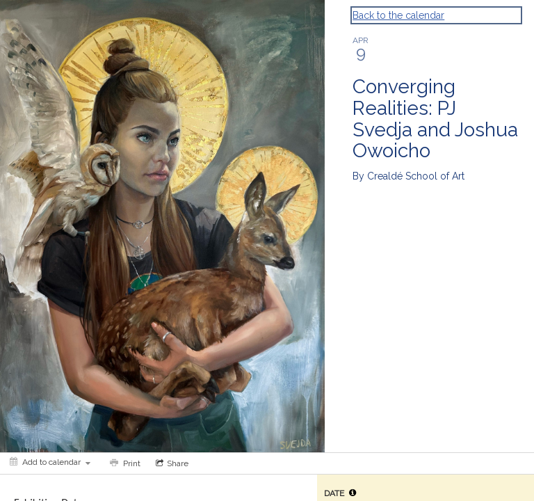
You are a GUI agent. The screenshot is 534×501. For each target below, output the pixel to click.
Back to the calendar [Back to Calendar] (398, 15)
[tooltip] (352, 492)
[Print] (123, 463)
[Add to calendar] (50, 462)
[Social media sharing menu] (170, 463)
